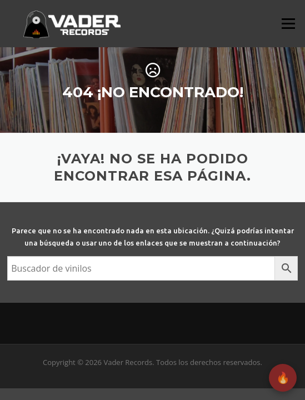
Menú (288, 23)
